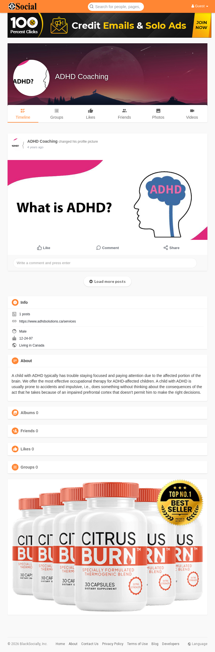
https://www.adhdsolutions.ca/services (47, 321)
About (73, 644)
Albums (28, 412)
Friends (28, 431)
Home (60, 644)
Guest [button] (200, 6)
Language (197, 644)
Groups (28, 467)
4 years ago (35, 147)
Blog (154, 644)
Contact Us (90, 644)
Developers (170, 644)
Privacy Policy (112, 644)
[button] (116, 6)
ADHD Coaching (82, 76)
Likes (26, 449)
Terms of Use (137, 644)
